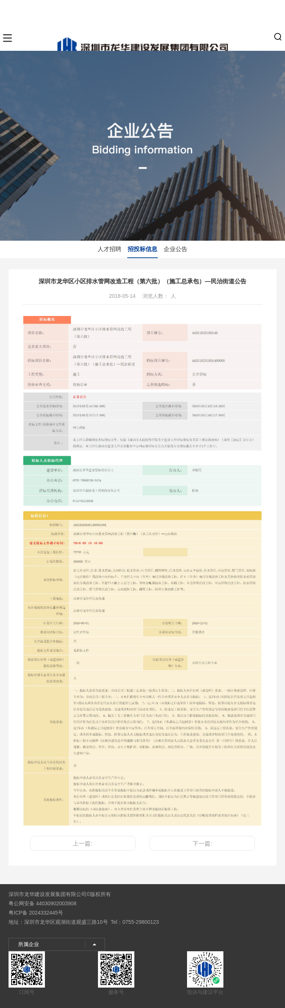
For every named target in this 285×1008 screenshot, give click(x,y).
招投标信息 (142, 249)
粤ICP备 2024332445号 (36, 913)
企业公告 (175, 249)
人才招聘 (109, 249)
